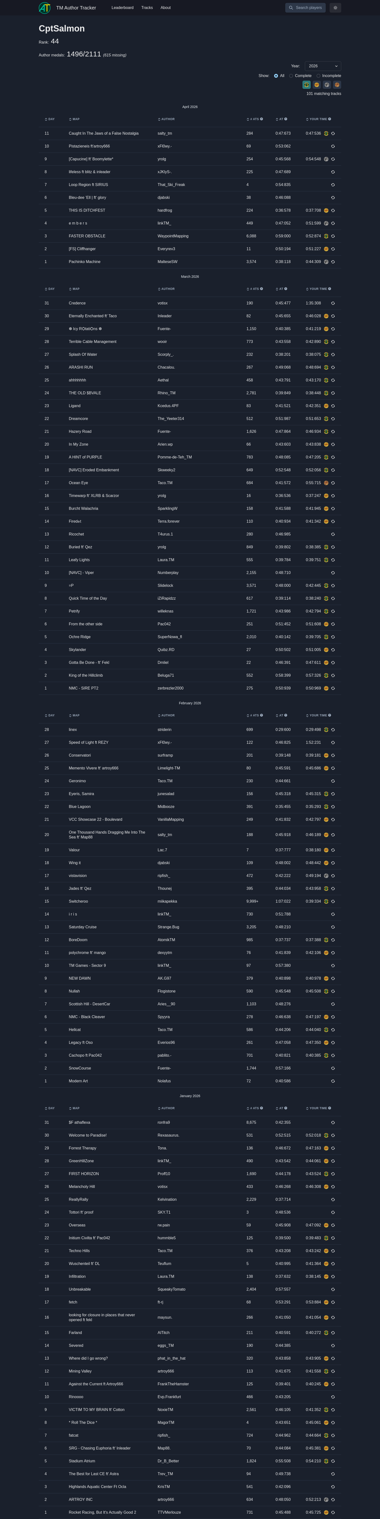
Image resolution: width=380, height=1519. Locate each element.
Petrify (74, 611)
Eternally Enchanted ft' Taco (93, 316)
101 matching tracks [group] (324, 94)
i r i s (73, 914)
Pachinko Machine (85, 262)
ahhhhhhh (77, 380)
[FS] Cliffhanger (82, 249)
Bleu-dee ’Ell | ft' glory (87, 197)
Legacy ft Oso (81, 1042)
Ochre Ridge (80, 637)
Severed (76, 1345)
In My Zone (78, 444)
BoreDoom (78, 940)
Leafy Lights (79, 560)
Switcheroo (78, 901)
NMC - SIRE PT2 (83, 688)
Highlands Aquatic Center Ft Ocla (97, 1487)
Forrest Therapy (82, 1148)
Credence (77, 303)
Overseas (77, 1225)
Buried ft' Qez (80, 547)
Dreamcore (78, 419)
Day (50, 119)
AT (281, 119)
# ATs (254, 119)
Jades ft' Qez (80, 888)
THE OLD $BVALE (85, 393)
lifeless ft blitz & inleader (90, 172)
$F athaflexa (79, 1122)
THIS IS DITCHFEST (87, 210)
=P (71, 585)
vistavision (78, 876)
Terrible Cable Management (93, 342)
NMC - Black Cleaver (87, 1017)
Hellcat (75, 1030)
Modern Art (78, 1081)
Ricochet (76, 534)
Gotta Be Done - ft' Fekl (89, 662)
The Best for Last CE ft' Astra (94, 1474)
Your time (318, 119)
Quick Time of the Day (88, 598)
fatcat (73, 1435)
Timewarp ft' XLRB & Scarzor (94, 496)
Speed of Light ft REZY (89, 742)
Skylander (77, 650)
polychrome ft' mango (87, 953)
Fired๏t (75, 521)
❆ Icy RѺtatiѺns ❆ (85, 329)
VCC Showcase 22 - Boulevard (95, 819)
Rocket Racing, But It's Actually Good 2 (102, 1512)
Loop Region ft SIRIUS (88, 185)
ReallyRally (78, 1199)
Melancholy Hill (82, 1187)
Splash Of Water (83, 354)
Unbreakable (80, 1289)
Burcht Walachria (83, 508)
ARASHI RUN (81, 367)
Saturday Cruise (83, 927)
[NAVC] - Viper (81, 573)
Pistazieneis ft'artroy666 (89, 146)
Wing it (75, 863)
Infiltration (77, 1276)
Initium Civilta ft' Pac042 (89, 1238)
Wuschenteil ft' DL (84, 1264)
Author (166, 119)
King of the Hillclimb (86, 675)
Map (74, 119)
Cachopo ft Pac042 (85, 1055)
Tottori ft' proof (81, 1212)
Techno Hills (79, 1251)
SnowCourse (80, 1068)
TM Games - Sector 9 (87, 965)
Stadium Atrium (82, 1461)
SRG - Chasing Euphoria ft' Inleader (100, 1448)
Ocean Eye (78, 483)
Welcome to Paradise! (88, 1135)
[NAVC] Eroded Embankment (94, 470)
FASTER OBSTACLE (87, 236)
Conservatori (80, 755)
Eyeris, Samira (81, 794)
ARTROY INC (81, 1499)
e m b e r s (78, 223)
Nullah (74, 991)
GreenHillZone (81, 1161)
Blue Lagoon (80, 807)
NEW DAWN (80, 978)
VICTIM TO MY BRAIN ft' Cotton (97, 1410)
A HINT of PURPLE (85, 457)
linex (73, 730)
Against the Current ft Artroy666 (96, 1384)
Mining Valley (80, 1371)
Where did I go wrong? (88, 1358)
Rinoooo (76, 1397)
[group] (190, 66)
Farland (75, 1333)
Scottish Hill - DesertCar (89, 1004)
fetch (73, 1302)
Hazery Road (80, 431)
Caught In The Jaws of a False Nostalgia (104, 133)
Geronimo (77, 781)
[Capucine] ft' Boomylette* (91, 159)
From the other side (86, 624)
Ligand (74, 406)
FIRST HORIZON (84, 1174)
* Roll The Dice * (83, 1422)
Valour (74, 850)
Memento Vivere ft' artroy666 (94, 768)
